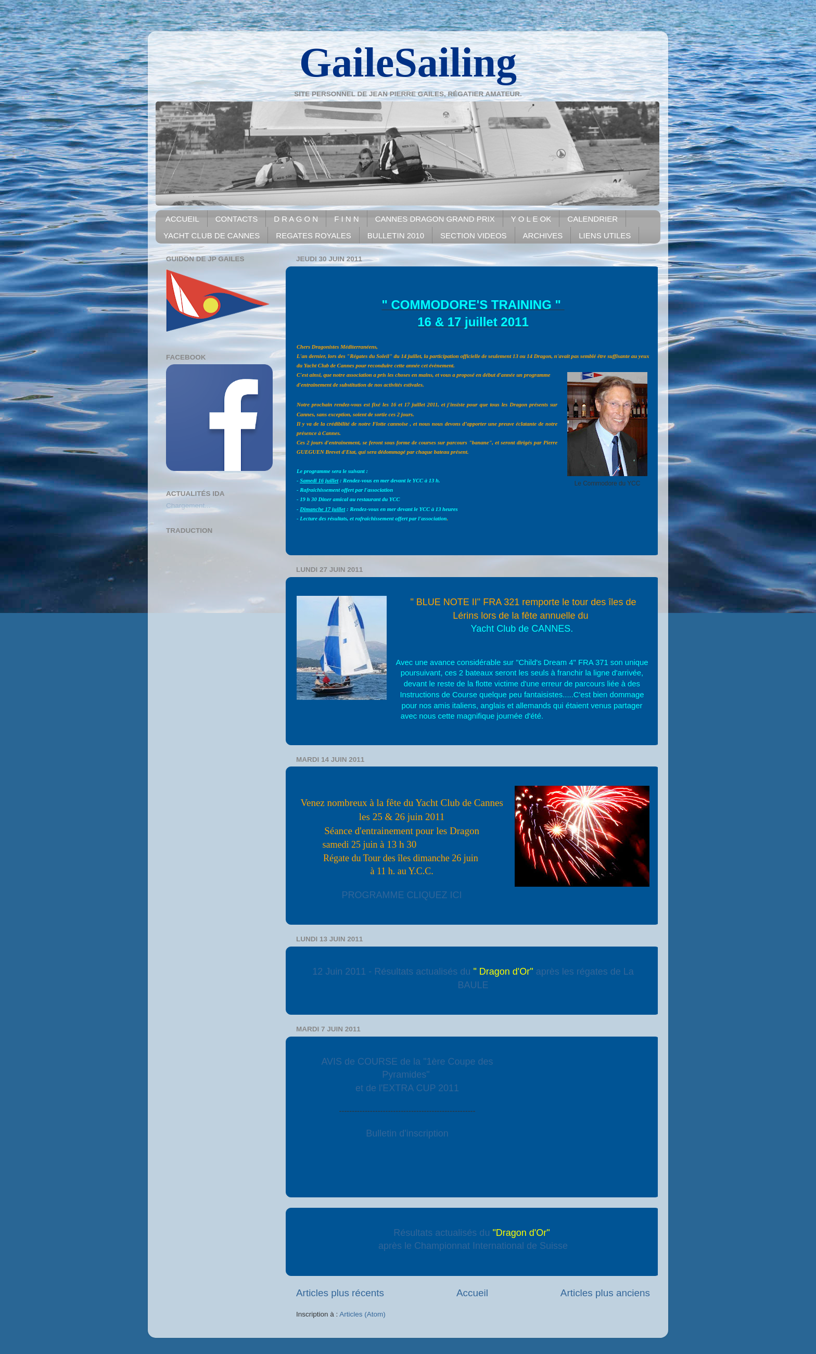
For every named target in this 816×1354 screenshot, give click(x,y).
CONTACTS (236, 218)
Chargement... (188, 505)
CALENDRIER (592, 218)
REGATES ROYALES (313, 235)
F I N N (346, 218)
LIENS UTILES (605, 235)
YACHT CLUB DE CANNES (211, 235)
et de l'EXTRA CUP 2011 (407, 1088)
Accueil (472, 1292)
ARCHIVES (543, 235)
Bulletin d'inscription (407, 1133)
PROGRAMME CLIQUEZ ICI (402, 895)
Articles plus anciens (605, 1292)
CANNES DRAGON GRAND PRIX (435, 218)
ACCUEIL (182, 218)
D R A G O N (296, 218)
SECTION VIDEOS (473, 235)
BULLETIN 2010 (395, 235)
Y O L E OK (531, 218)
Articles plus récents (340, 1292)
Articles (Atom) (362, 1314)
